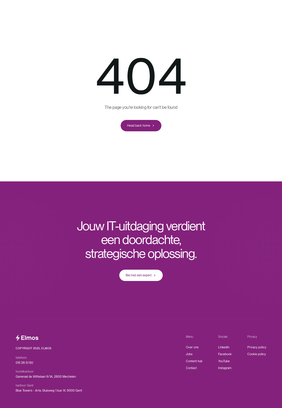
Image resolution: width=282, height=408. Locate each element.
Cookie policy (256, 354)
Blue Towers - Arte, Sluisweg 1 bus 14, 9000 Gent (49, 390)
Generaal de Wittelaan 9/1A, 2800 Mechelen (46, 376)
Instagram (224, 368)
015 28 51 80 (24, 363)
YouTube (224, 361)
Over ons (192, 347)
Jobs (189, 354)
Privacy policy (256, 347)
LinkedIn (223, 347)
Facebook (225, 354)
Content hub (194, 361)
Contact (191, 368)
